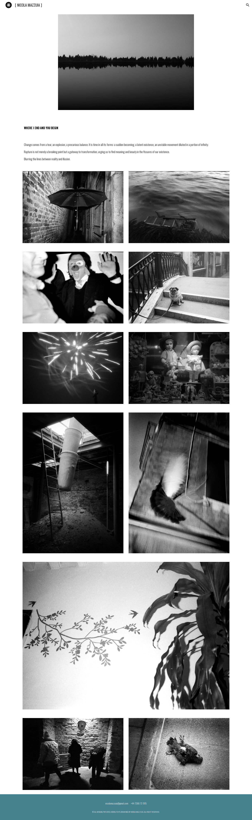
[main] (82, 126)
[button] (247, 5)
